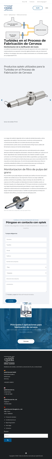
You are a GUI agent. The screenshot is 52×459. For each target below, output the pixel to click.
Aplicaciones (12, 15)
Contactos (32, 1)
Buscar (24, 1)
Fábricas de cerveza (22, 15)
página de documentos (21, 329)
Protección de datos (11, 417)
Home (5, 15)
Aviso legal (8, 425)
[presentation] (2, 100)
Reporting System (10, 422)
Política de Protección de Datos (26, 294)
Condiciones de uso (11, 420)
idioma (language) (42, 1)
